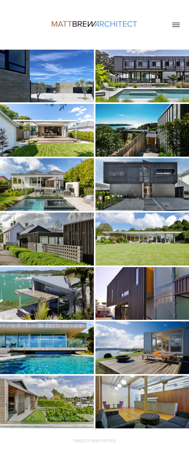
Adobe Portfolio (103, 441)
